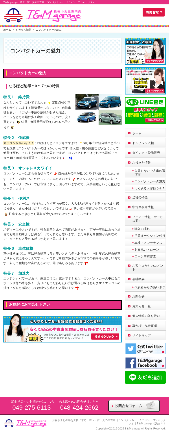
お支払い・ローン (146, 249)
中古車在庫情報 (143, 207)
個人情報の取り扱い (146, 316)
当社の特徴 (140, 197)
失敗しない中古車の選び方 (149, 172)
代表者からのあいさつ (149, 287)
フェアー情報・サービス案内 (147, 218)
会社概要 (138, 279)
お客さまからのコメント (147, 267)
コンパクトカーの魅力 (27, 73)
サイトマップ (141, 335)
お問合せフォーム (154, 12)
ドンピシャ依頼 (143, 143)
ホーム (136, 133)
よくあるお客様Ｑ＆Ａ (149, 188)
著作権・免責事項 (144, 326)
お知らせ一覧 (141, 306)
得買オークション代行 (149, 235)
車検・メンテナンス (148, 242)
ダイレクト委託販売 (146, 152)
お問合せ (138, 296)
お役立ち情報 (141, 162)
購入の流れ (142, 229)
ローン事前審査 (145, 256)
